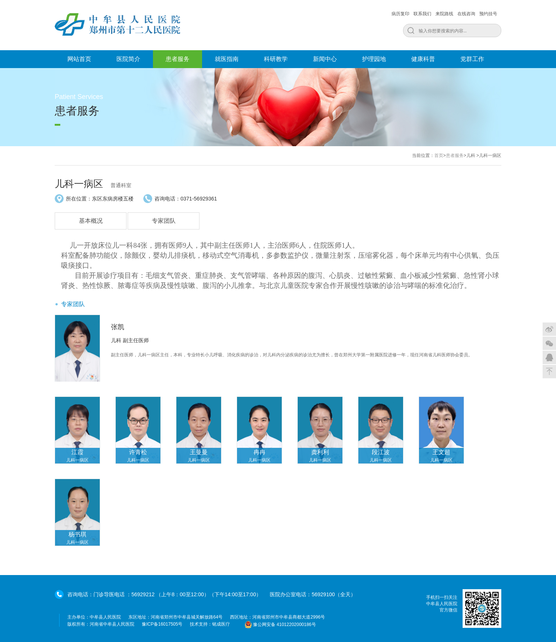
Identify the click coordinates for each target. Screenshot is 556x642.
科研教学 (276, 59)
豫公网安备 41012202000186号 (280, 624)
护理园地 (374, 59)
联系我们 (422, 13)
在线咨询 (466, 13)
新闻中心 (325, 59)
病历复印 (400, 13)
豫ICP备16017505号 (162, 624)
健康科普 (423, 59)
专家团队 (164, 221)
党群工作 (472, 59)
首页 (438, 155)
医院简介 (128, 59)
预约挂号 (488, 13)
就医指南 (227, 59)
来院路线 (444, 13)
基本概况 (91, 221)
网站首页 (79, 59)
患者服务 (177, 59)
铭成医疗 (221, 624)
